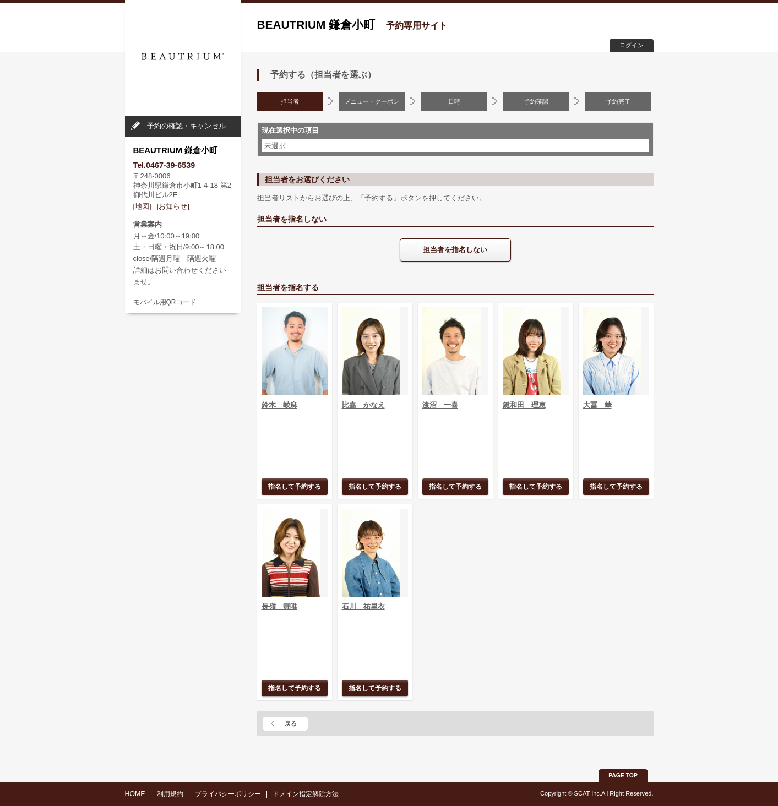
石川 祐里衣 (363, 606)
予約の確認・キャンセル (186, 126)
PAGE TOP (623, 775)
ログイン (631, 45)
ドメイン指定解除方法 (306, 794)
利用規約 (170, 794)
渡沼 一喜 (440, 405)
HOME (135, 794)
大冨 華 (597, 405)
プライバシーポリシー (228, 794)
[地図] (142, 206)
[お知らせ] (173, 206)
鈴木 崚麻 (279, 405)
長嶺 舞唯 (279, 606)
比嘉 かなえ (363, 405)
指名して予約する (294, 486)
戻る (291, 723)
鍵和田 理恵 (524, 405)
